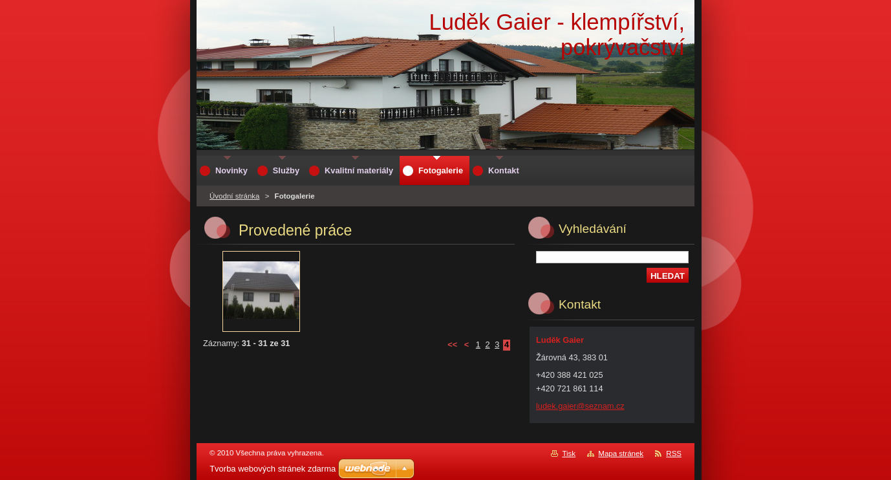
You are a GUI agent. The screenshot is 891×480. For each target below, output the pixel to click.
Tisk (568, 453)
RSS (674, 453)
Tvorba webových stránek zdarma (272, 469)
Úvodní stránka (234, 196)
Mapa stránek (620, 453)
